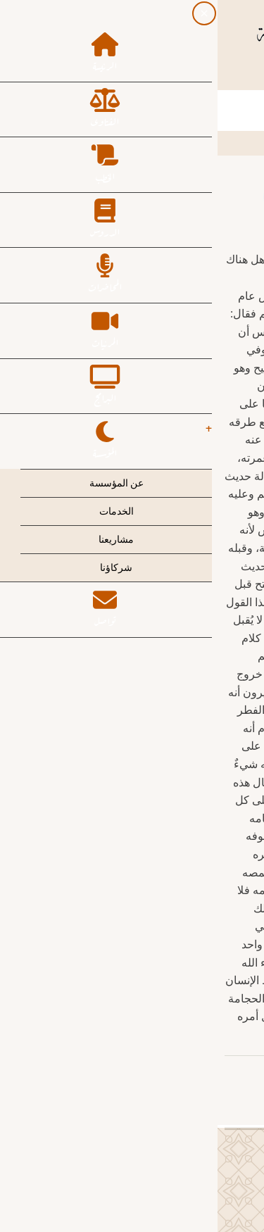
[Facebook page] (170, 75)
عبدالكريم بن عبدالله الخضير (180, 1074)
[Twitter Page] (145, 75)
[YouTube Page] (94, 75)
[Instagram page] (119, 75)
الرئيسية (231, 142)
